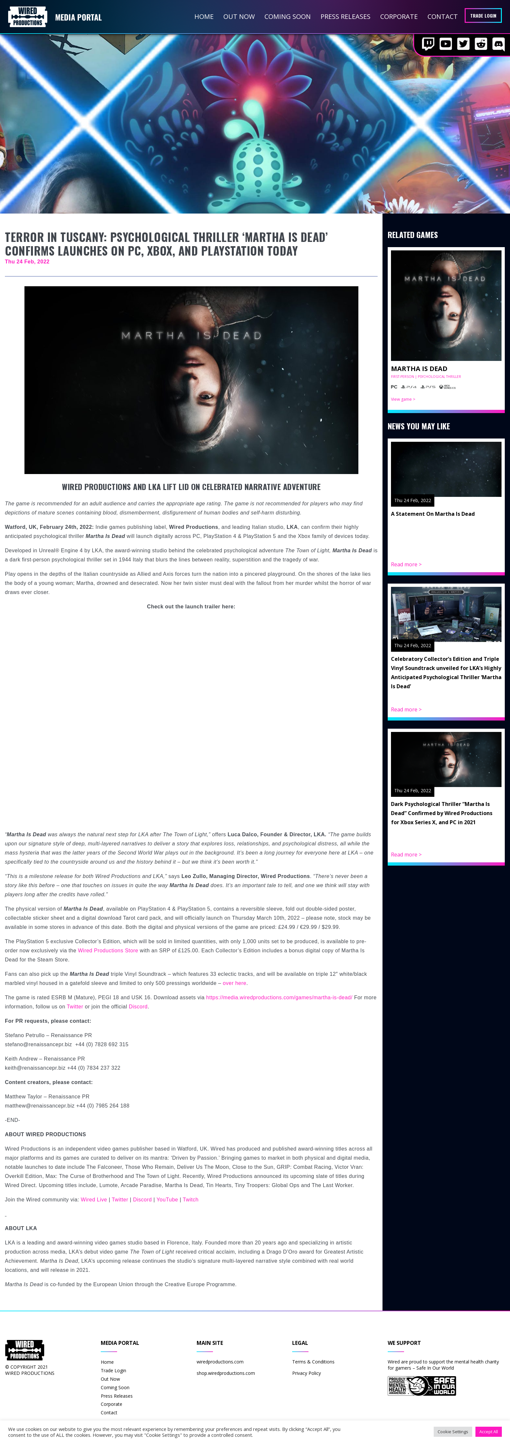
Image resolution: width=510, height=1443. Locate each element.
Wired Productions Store (108, 950)
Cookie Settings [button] (453, 1432)
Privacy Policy (306, 1373)
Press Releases (345, 16)
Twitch (191, 1199)
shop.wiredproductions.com (226, 1373)
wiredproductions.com (220, 1362)
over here (234, 983)
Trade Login (483, 15)
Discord (138, 1006)
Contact (443, 16)
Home (204, 16)
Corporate (399, 16)
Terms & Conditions (313, 1362)
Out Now (239, 16)
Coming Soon (287, 16)
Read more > (406, 564)
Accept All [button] (488, 1432)
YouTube (167, 1199)
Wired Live (94, 1199)
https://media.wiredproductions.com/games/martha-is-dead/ (279, 997)
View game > (403, 399)
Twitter (75, 1006)
